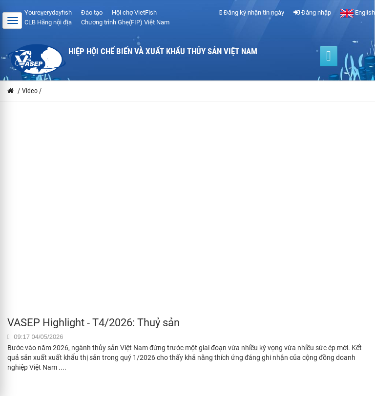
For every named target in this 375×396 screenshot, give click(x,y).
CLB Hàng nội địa (48, 22)
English (357, 12)
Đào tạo (92, 12)
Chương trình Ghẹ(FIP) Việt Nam (125, 22)
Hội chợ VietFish (134, 12)
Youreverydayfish (48, 12)
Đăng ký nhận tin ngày (251, 12)
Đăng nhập (312, 12)
